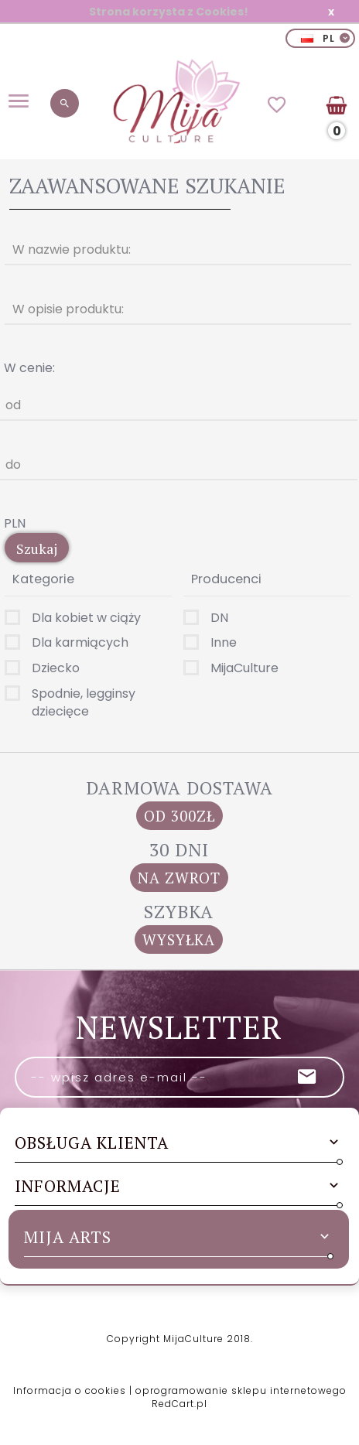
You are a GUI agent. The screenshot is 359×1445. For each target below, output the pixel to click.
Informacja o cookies (69, 1390)
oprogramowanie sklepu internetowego (241, 1390)
